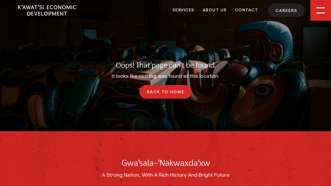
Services (183, 9)
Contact (246, 9)
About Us (215, 9)
